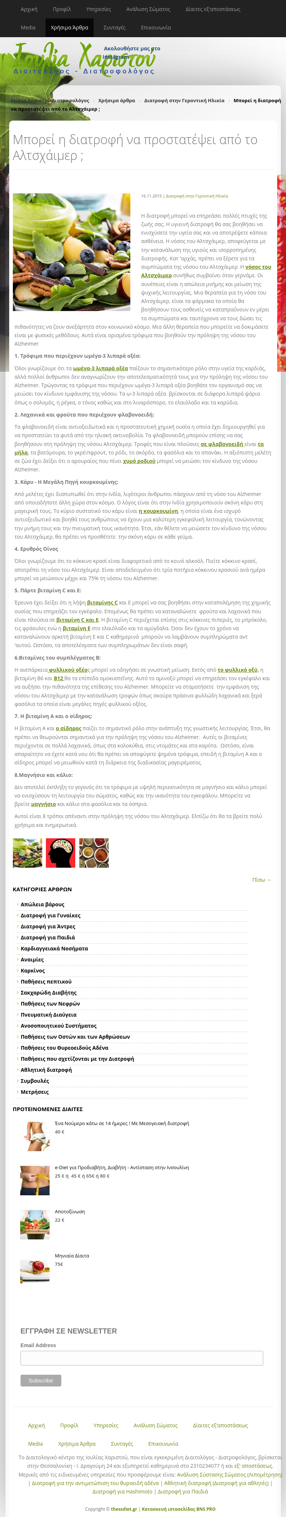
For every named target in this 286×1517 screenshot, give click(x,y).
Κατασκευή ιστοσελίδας (168, 1509)
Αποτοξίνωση (70, 1211)
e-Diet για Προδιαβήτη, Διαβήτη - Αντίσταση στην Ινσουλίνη (122, 1167)
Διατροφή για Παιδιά (183, 1491)
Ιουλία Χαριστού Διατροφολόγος (50, 100)
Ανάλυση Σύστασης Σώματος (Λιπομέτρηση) (229, 1474)
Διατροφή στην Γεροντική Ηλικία (184, 100)
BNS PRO (205, 1509)
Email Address (38, 1345)
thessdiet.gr (124, 1509)
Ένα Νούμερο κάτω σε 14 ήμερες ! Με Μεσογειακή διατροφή (122, 1123)
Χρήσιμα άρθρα (116, 100)
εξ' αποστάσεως (253, 1465)
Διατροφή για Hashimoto (122, 1491)
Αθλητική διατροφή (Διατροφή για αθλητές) (216, 1482)
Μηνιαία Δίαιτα (72, 1255)
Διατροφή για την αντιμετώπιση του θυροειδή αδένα (95, 1482)
